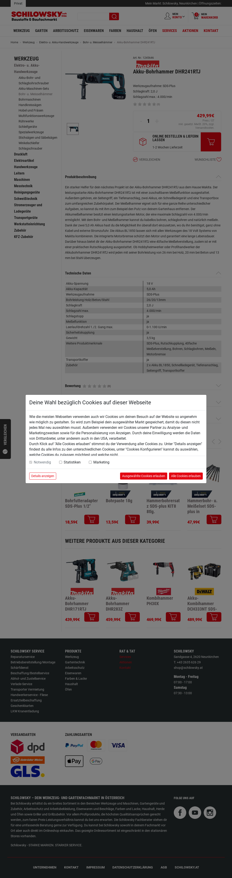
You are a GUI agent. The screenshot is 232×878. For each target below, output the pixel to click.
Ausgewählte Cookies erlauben (143, 476)
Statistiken (72, 462)
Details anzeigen (42, 476)
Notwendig (42, 462)
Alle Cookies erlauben (186, 476)
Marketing (101, 462)
